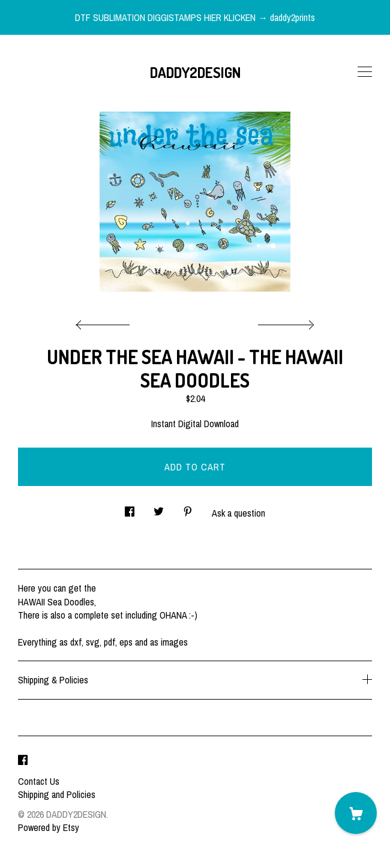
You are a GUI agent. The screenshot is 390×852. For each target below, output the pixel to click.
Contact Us (38, 781)
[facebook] (23, 760)
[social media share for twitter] (159, 508)
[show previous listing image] (106, 322)
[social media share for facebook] (129, 508)
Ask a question (238, 513)
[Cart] (356, 813)
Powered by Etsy (48, 827)
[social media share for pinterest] (188, 508)
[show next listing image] (284, 322)
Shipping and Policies (56, 794)
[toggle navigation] (365, 72)
